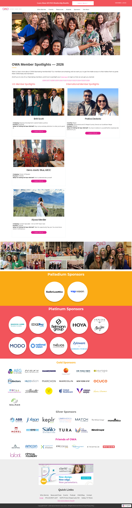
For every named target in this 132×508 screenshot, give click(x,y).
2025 (83, 80)
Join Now (86, 9)
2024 (79, 80)
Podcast (72, 495)
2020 (61, 80)
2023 (74, 80)
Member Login (120, 3)
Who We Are (41, 9)
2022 (70, 80)
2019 (56, 80)
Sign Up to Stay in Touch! (66, 501)
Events (51, 9)
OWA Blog (81, 495)
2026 (88, 80)
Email (41, 498)
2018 (52, 80)
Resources (59, 9)
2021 (65, 80)
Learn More (38, 131)
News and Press (56, 495)
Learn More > (83, 3)
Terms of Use (82, 505)
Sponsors (77, 9)
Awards (68, 9)
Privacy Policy (90, 505)
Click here (64, 77)
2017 (48, 80)
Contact (89, 495)
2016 (43, 80)
